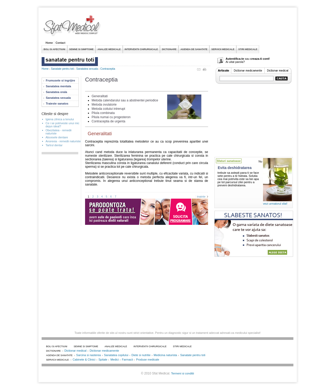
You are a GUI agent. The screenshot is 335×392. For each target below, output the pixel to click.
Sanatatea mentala (58, 86)
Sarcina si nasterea (88, 355)
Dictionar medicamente (104, 350)
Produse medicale (147, 359)
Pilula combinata (103, 113)
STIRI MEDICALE (247, 49)
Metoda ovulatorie (104, 104)
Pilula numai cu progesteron (111, 117)
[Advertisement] (198, 27)
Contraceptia (107, 68)
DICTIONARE (169, 49)
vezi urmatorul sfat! (275, 203)
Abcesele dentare (57, 137)
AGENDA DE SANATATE (193, 49)
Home (49, 42)
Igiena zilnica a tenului (60, 119)
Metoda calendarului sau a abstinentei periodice (125, 100)
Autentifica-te (235, 58)
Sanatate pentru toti (62, 68)
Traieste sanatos (57, 103)
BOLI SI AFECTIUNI (54, 49)
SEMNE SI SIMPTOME (81, 49)
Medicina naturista (165, 355)
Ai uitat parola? (235, 61)
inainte (201, 196)
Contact (60, 42)
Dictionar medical (75, 350)
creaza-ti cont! (260, 58)
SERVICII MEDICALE (222, 49)
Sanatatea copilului (116, 355)
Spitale (102, 359)
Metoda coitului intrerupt (108, 109)
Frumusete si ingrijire (60, 80)
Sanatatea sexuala (87, 68)
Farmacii (127, 359)
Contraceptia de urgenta (108, 121)
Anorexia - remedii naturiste (63, 141)
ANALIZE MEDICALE (109, 49)
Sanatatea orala (56, 92)
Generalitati (100, 96)
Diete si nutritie (140, 355)
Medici (114, 359)
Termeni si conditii (182, 373)
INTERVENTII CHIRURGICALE (141, 49)
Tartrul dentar (54, 145)
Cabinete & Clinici (83, 359)
